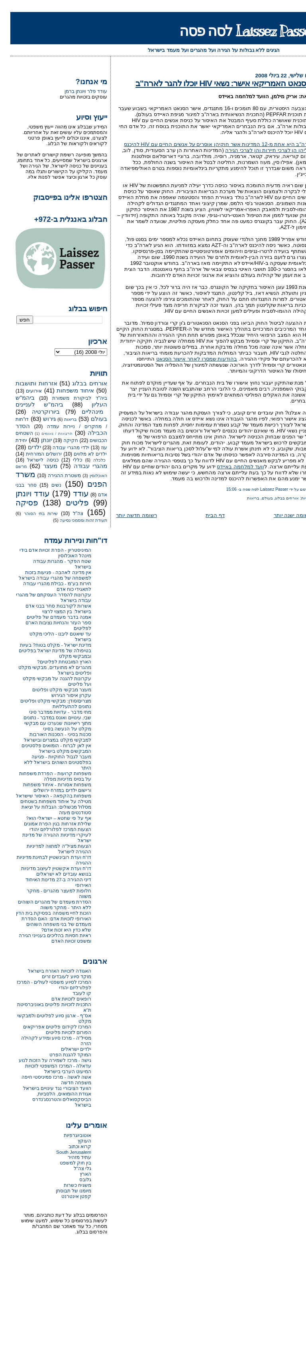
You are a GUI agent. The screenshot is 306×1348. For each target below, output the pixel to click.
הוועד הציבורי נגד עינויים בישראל (47, 1088)
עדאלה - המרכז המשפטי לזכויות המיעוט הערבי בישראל (48, 1068)
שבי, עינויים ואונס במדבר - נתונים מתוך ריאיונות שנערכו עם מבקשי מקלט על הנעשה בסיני (47, 723)
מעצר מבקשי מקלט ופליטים (51, 689)
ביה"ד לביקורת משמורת (69, 398)
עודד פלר (87, 91)
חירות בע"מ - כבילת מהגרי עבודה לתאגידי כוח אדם (47, 586)
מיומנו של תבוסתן (63, 1190)
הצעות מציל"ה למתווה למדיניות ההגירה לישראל (48, 848)
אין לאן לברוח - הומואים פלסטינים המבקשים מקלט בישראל (46, 748)
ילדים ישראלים (66, 1049)
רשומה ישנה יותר (282, 515)
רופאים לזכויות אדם (61, 998)
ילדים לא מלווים (79, 454)
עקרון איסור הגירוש (61, 695)
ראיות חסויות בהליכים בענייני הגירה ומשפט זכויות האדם (44, 938)
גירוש (39, 419)
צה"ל (68, 513)
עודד (70, 493)
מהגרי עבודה (80, 466)
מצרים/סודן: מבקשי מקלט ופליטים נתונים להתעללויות (45, 703)
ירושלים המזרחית (33, 454)
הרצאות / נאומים (46, 433)
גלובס (75, 1179)
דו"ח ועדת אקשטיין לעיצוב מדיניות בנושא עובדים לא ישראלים (46, 871)
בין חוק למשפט (65, 1162)
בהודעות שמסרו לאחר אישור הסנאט (186, 359)
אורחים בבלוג (276, 498)
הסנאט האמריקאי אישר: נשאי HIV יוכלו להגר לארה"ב (213, 83)
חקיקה (60, 440)
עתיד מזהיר (69, 1157)
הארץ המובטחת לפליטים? (54, 661)
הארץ (75, 1173)
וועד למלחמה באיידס (229, 467)
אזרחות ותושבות (26, 383)
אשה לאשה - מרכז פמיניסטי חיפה (46, 1077)
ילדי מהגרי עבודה (60, 447)
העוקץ (74, 1140)
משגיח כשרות (67, 1185)
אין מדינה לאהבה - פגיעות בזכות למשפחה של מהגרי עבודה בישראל (44, 575)
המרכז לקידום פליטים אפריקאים (47, 1026)
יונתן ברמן (64, 91)
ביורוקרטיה (35, 412)
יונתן (36, 440)
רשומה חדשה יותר (126, 515)
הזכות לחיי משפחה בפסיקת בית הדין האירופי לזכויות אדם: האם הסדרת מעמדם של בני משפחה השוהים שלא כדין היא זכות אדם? (43, 921)
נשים (46, 485)
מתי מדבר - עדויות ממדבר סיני (50, 711)
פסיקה (16, 502)
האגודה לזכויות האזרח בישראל (49, 970)
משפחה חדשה (66, 1082)
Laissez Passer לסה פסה (237, 31)
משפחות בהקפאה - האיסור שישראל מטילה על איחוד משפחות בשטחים (43, 798)
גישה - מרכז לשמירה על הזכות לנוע (44, 1060)
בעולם (257, 498)
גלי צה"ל (72, 1168)
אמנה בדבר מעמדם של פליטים (48, 617)
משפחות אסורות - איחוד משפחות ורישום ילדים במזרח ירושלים (47, 787)
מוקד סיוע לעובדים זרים (56, 976)
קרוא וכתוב (69, 1146)
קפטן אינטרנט (66, 1196)
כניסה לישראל (32, 460)
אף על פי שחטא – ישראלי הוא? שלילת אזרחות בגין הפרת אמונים (47, 820)
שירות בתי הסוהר (31, 513)
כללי (67, 460)
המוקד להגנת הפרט (60, 1054)
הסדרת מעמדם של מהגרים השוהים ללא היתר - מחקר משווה (44, 904)
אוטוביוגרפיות (67, 1135)
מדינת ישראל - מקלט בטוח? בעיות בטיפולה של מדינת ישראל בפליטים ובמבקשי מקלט (44, 650)
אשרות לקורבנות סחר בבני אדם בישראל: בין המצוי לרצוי (48, 608)
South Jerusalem (63, 1152)
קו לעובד (71, 993)
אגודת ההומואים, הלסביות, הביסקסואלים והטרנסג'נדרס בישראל (51, 1099)
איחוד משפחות (65, 390)
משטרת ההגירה (54, 475)
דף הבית (204, 515)
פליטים (66, 502)
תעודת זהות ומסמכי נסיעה (73, 520)
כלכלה (89, 460)
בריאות (243, 498)
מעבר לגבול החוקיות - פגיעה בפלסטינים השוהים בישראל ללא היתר (47, 762)
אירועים (23, 391)
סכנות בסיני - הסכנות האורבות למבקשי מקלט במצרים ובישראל (47, 737)
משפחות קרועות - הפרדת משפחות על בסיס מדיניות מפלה (45, 776)
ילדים (24, 447)
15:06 (221, 489)
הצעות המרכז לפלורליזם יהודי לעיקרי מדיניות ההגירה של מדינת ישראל (46, 835)
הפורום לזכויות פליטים (58, 1032)
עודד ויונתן (22, 493)
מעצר (40, 466)
